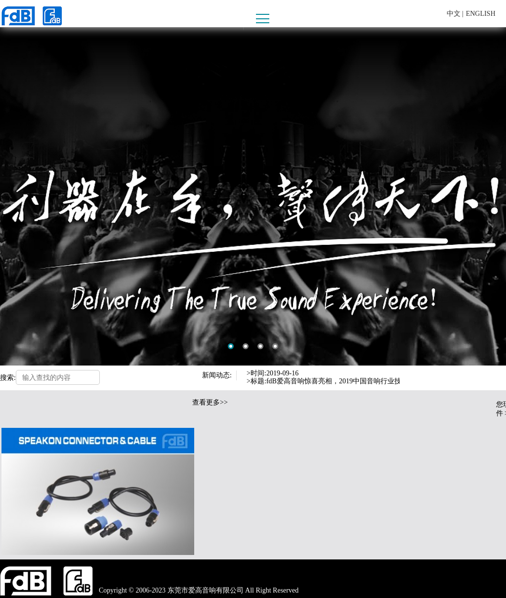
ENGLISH (481, 13)
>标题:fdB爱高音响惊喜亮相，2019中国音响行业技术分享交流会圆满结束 (358, 381)
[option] (253, 196)
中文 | (455, 13)
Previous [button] (414, 373)
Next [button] (414, 382)
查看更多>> (210, 402)
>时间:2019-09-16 (272, 373)
